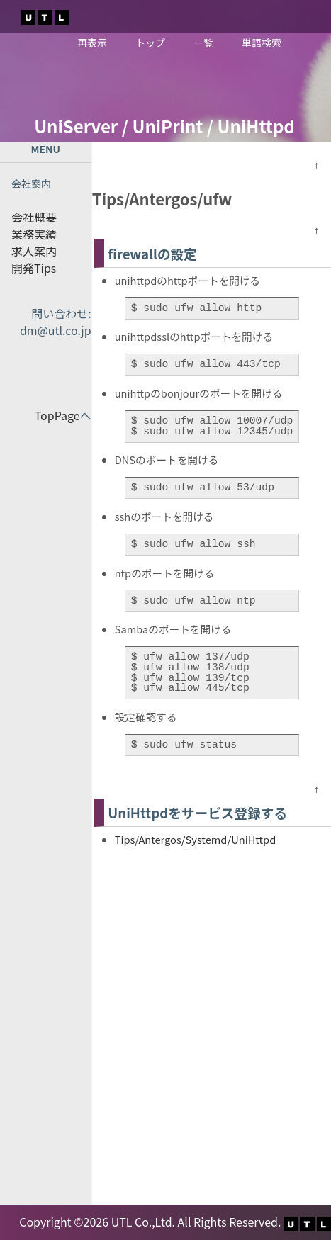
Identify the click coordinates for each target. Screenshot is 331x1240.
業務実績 (34, 233)
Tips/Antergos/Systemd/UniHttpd (195, 839)
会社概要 (34, 216)
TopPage (57, 415)
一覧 (203, 42)
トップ (150, 42)
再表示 (92, 42)
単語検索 (261, 42)
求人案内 (34, 250)
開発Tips (33, 267)
